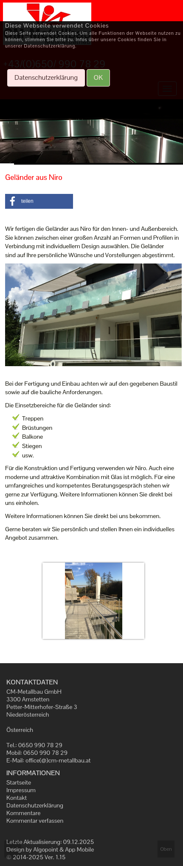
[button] (39, 201)
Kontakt (16, 798)
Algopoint (45, 849)
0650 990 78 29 (40, 745)
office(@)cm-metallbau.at (58, 760)
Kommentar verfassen (34, 820)
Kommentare (23, 813)
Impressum (21, 790)
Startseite (18, 782)
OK (98, 77)
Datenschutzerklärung (34, 805)
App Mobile (79, 849)
